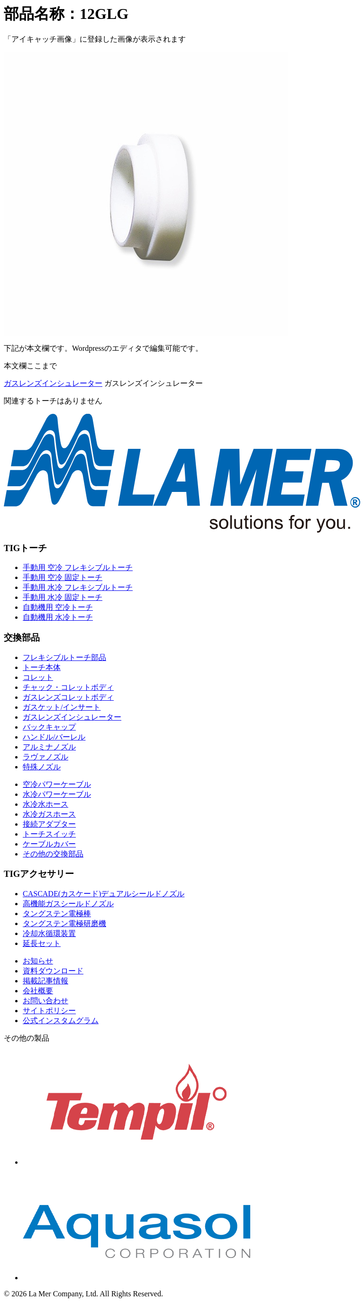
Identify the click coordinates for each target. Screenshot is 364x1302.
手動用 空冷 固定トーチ (62, 577)
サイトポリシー (49, 1011)
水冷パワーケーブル (57, 794)
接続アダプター (49, 824)
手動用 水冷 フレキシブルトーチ (78, 587)
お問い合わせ (45, 1001)
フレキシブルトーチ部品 (64, 657)
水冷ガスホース (49, 814)
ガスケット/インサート (61, 707)
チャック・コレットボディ (68, 687)
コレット (38, 677)
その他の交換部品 (53, 854)
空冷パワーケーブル (57, 784)
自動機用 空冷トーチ (58, 607)
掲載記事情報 (45, 981)
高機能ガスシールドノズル (68, 904)
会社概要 (38, 991)
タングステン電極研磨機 (64, 923)
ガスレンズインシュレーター (53, 383)
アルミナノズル (49, 747)
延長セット (42, 943)
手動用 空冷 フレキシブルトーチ (78, 567)
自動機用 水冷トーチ (58, 617)
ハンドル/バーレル (54, 737)
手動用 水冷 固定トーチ (62, 597)
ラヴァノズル (45, 757)
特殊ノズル (42, 767)
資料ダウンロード (53, 971)
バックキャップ (49, 727)
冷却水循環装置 (49, 933)
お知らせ (38, 961)
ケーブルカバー (49, 844)
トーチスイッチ (49, 834)
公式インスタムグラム (61, 1021)
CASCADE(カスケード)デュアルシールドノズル (103, 894)
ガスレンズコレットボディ (68, 697)
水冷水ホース (45, 804)
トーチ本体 (42, 667)
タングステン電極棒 (57, 914)
